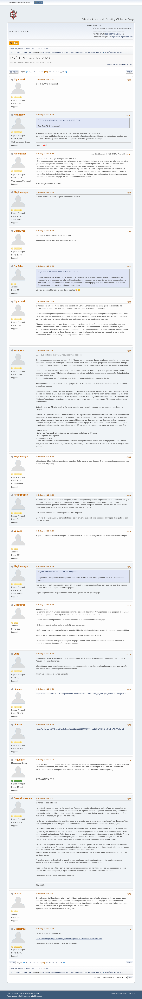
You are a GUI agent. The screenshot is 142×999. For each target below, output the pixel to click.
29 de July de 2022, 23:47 (45, 350)
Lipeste (18, 689)
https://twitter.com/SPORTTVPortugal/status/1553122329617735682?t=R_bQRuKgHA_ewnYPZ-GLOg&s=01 (81, 694)
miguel (47, 52)
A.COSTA (91, 52)
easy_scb (19, 350)
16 (53, 72)
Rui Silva (18, 266)
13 (42, 72)
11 (37, 72)
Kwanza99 (19, 115)
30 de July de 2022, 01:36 (45, 531)
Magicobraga (21, 192)
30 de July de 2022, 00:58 (45, 456)
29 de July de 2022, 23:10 (45, 154)
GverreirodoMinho (23, 798)
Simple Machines (26, 993)
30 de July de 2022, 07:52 (45, 689)
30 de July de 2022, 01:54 (45, 566)
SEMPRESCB (21, 495)
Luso (16, 654)
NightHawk (19, 79)
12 (39, 72)
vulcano (18, 531)
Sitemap (36, 993)
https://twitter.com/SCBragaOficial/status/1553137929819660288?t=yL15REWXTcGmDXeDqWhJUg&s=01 (80, 729)
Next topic (127, 64)
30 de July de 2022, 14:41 (45, 893)
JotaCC (98, 52)
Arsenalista (20, 154)
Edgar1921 (19, 231)
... (31, 72)
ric (43, 52)
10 (34, 72)
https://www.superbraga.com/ (122, 37)
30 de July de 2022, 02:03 (45, 605)
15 (50, 72)
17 (56, 72)
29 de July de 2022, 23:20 (45, 192)
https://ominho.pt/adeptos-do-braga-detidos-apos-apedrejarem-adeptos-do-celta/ (69, 938)
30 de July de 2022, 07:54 (45, 724)
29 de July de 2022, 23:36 (45, 301)
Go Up (12, 962)
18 (58, 72)
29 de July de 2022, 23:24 (45, 266)
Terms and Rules (121, 993)
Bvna (77, 52)
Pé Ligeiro (70, 52)
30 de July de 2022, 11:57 (45, 760)
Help (113, 993)
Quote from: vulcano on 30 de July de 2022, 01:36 (59, 572)
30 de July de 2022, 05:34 (45, 654)
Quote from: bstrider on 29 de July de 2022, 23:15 (59, 272)
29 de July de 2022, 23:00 (45, 115)
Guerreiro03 (20, 929)
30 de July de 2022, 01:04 (45, 495)
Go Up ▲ (132, 993)
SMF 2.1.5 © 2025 (13, 993)
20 (63, 72)
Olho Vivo (83, 52)
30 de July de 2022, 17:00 (45, 929)
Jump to (97, 977)
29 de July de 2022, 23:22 (45, 231)
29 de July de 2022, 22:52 (45, 79)
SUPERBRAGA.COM (113, 34)
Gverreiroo (19, 605)
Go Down (14, 72)
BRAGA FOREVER (58, 52)
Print (129, 72)
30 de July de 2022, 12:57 (45, 798)
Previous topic (114, 64)
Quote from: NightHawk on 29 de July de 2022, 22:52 (60, 120)
